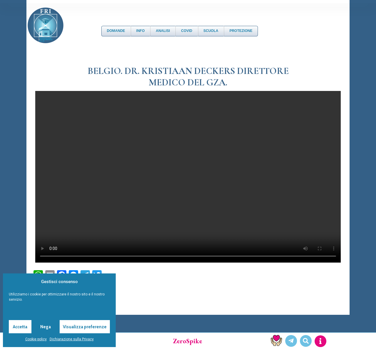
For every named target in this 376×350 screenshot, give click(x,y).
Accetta (20, 326)
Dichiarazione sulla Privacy (72, 339)
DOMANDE (116, 31)
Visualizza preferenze (85, 326)
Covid (186, 31)
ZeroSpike (187, 341)
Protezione (240, 31)
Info (140, 31)
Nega (45, 326)
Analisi (163, 31)
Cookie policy (36, 339)
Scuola (211, 31)
